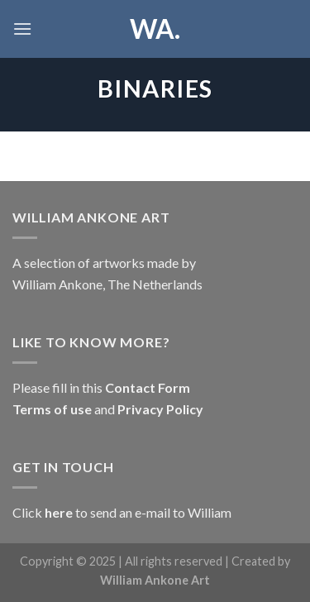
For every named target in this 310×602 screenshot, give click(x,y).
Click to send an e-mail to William (121, 512)
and (104, 409)
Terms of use (53, 409)
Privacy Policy (159, 409)
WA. (155, 29)
